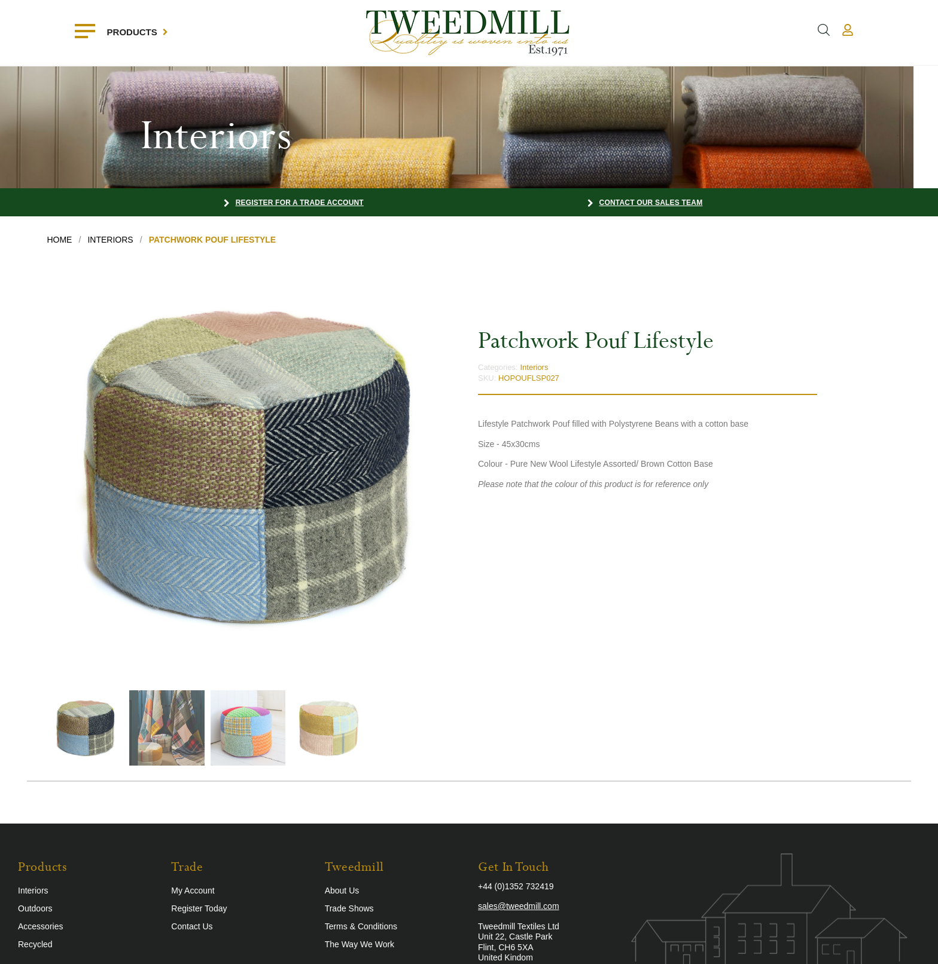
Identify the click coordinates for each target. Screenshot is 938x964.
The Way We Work (359, 944)
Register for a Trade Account (300, 202)
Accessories (40, 926)
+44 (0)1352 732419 (516, 886)
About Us (342, 890)
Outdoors (35, 908)
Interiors (534, 367)
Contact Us (191, 926)
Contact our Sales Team (651, 202)
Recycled (35, 944)
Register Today (199, 908)
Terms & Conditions (361, 926)
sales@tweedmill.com (518, 906)
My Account (192, 890)
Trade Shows (349, 908)
